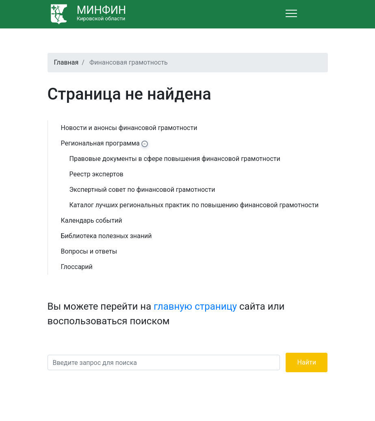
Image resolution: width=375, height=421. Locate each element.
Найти (306, 362)
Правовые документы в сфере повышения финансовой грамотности (174, 159)
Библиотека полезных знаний (106, 236)
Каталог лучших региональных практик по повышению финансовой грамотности (194, 205)
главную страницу (195, 306)
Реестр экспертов (96, 174)
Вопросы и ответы (89, 251)
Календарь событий (91, 220)
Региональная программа (100, 143)
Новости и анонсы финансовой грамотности (129, 128)
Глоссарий (77, 267)
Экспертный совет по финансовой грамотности (142, 189)
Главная (66, 62)
